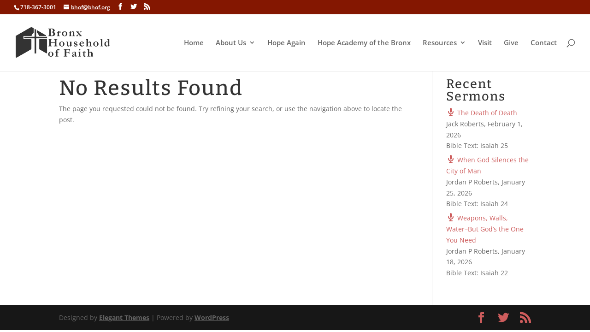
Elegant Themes (124, 317)
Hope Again (286, 43)
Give (511, 43)
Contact (544, 43)
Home (194, 43)
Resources (440, 43)
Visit (485, 43)
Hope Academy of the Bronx (364, 43)
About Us (231, 43)
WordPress (212, 317)
